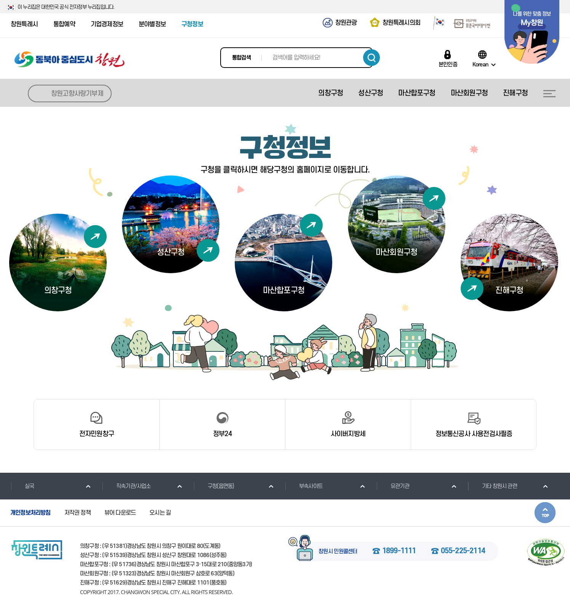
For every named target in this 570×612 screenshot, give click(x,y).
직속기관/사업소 (126, 486)
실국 (22, 486)
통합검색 (241, 58)
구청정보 (192, 24)
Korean (480, 64)
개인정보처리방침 (30, 512)
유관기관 (392, 486)
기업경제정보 (107, 24)
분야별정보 (152, 24)
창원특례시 (24, 24)
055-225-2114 (463, 551)
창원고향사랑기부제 (77, 93)
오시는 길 (160, 512)
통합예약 (64, 24)
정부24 (222, 434)
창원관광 (346, 22)
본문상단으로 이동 (545, 512)
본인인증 (448, 64)
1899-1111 (399, 551)
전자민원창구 (96, 434)
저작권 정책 (77, 512)
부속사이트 (303, 486)
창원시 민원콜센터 (338, 551)
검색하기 (371, 57)
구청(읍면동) (214, 486)
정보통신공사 (474, 434)
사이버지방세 (348, 434)
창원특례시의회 (401, 22)
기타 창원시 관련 (492, 486)
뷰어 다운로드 (120, 512)
